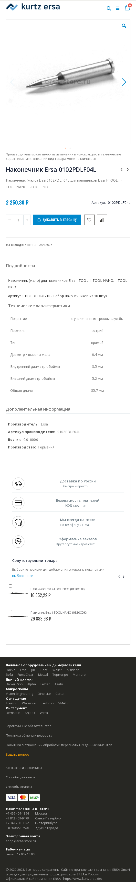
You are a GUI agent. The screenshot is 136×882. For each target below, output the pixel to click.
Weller (57, 670)
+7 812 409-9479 (17, 818)
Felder (45, 684)
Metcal (43, 674)
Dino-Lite (44, 693)
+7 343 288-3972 (17, 823)
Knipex (30, 712)
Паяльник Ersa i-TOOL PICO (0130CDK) (57, 589)
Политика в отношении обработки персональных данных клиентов (59, 745)
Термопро (60, 674)
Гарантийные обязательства (29, 726)
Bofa (9, 674)
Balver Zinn (14, 684)
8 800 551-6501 (18, 828)
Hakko (10, 670)
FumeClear (25, 674)
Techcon (47, 703)
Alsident (73, 670)
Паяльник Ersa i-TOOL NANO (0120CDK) (58, 613)
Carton (60, 693)
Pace (44, 670)
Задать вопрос (17, 754)
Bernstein (13, 712)
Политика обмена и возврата (29, 735)
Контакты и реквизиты (24, 767)
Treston (11, 703)
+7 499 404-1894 (17, 813)
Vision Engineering (19, 693)
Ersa (23, 670)
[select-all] (22, 575)
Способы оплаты (19, 786)
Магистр (79, 674)
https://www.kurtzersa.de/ (82, 878)
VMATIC (63, 703)
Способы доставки (20, 777)
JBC (33, 670)
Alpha (31, 684)
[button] (124, 29)
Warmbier (29, 703)
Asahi (58, 684)
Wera (44, 712)
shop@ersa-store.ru (21, 841)
